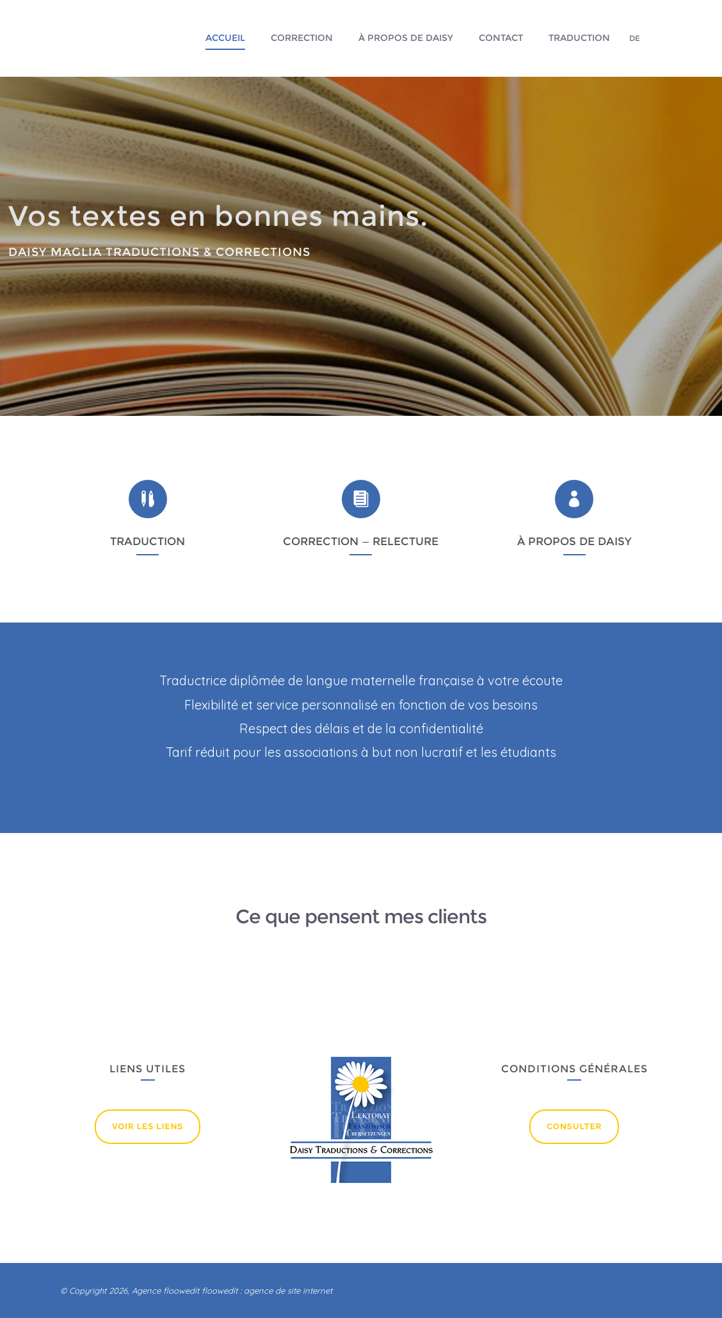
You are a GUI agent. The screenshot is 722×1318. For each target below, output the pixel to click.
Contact (501, 38)
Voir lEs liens (147, 1126)
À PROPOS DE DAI (567, 541)
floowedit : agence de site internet (267, 1290)
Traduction (579, 38)
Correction (302, 38)
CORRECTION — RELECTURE (360, 541)
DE (634, 38)
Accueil (225, 38)
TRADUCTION (147, 541)
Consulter (574, 1126)
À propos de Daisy (405, 38)
